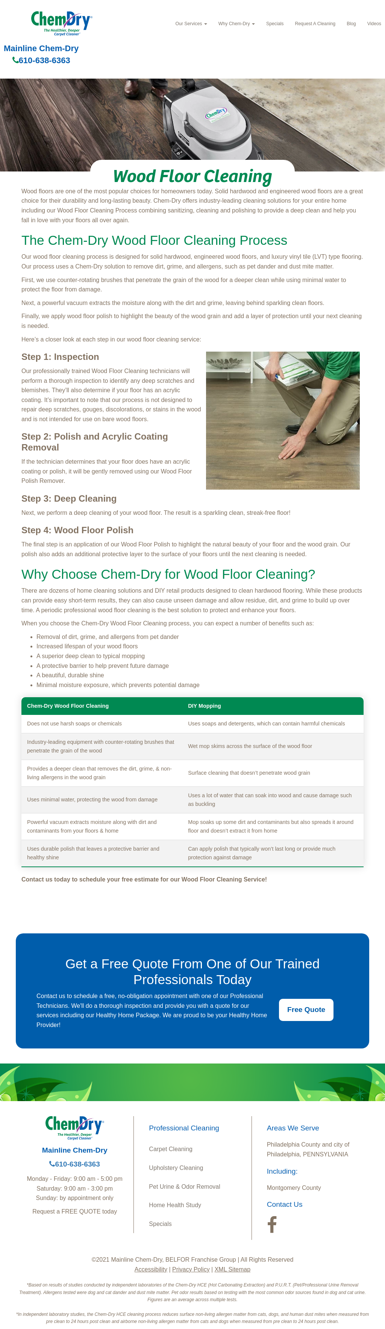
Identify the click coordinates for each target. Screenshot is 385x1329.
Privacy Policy (191, 1269)
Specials (274, 23)
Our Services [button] (191, 23)
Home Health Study (175, 1205)
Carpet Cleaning (170, 1149)
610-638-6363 (41, 60)
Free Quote (306, 1009)
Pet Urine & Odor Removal (184, 1186)
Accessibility (151, 1269)
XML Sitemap (232, 1269)
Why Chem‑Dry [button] (236, 23)
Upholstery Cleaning (176, 1168)
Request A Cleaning (315, 23)
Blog (351, 23)
